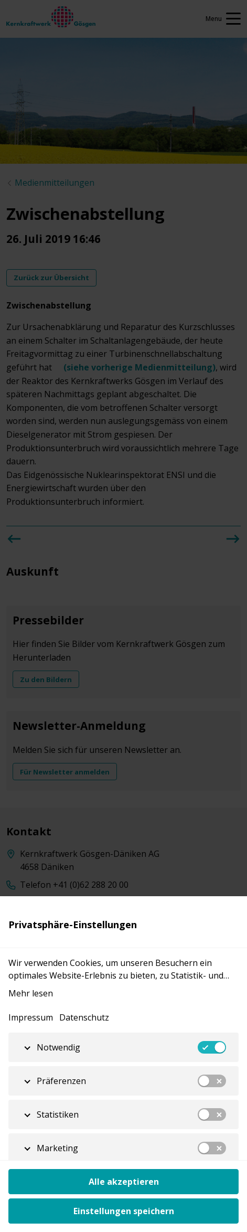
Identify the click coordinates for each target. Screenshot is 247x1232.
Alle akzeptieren (124, 1181)
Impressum (30, 1017)
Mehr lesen (30, 993)
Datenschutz (84, 1017)
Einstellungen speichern (123, 1211)
